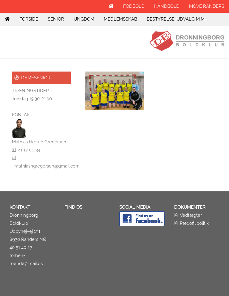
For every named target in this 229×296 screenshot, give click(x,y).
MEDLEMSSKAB (120, 19)
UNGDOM (84, 19)
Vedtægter (191, 215)
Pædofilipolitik (194, 223)
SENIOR (56, 19)
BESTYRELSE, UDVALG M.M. (176, 19)
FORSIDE (28, 19)
